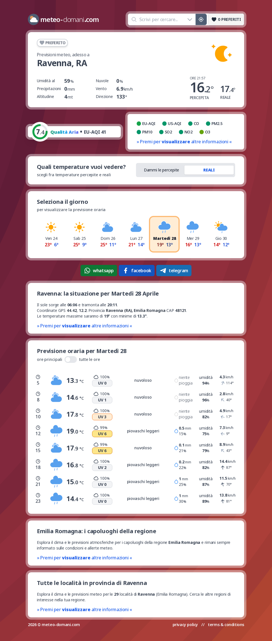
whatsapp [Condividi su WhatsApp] (99, 270)
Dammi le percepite (161, 170)
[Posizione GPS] (201, 19)
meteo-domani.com (61, 624)
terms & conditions (226, 624)
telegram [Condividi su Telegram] (174, 270)
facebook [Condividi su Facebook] (136, 270)
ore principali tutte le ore (68, 359)
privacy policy (185, 624)
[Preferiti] (226, 19)
